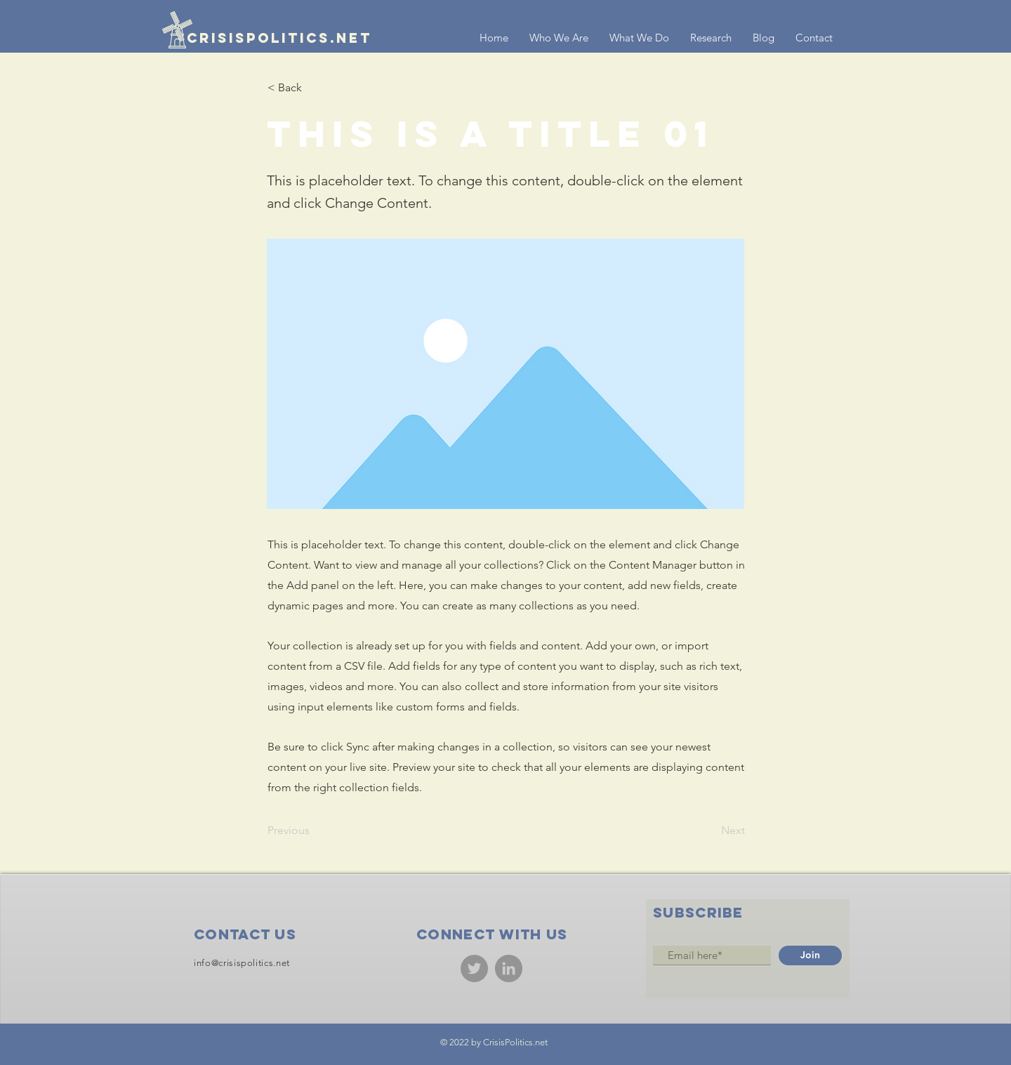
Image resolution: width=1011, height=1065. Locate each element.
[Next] (710, 830)
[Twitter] (474, 968)
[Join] (810, 955)
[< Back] (313, 88)
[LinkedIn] (508, 968)
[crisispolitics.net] (267, 38)
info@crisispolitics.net (242, 963)
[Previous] (313, 830)
